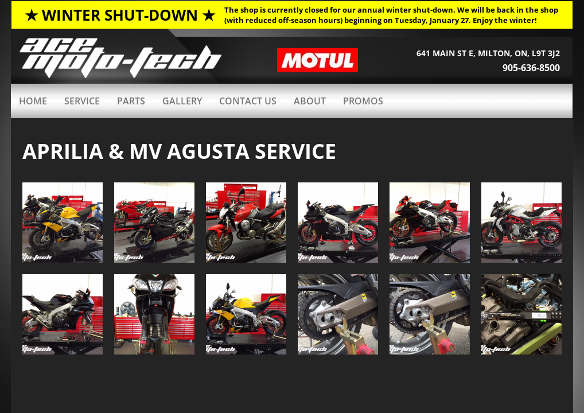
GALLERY (182, 101)
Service (82, 101)
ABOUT (310, 101)
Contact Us (248, 101)
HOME (33, 101)
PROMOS (363, 101)
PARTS (131, 101)
